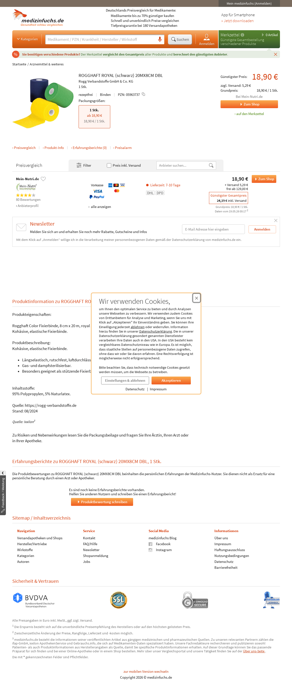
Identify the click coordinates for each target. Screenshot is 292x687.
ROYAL (107, 75)
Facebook (159, 543)
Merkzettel (230, 35)
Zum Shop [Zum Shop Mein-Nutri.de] (240, 104)
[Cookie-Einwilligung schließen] (196, 298)
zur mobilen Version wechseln (146, 671)
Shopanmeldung (95, 555)
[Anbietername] (182, 165)
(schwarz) (124, 75)
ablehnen (138, 327)
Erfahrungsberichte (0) (90, 147)
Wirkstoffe (25, 549)
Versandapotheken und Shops (39, 538)
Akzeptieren (171, 380)
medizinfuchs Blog (163, 538)
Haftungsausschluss (229, 549)
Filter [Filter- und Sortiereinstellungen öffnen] (83, 165)
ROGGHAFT (89, 75)
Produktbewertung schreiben (102, 501)
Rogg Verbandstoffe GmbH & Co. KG (106, 81)
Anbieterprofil (28, 205)
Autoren (23, 561)
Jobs (86, 561)
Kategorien (27, 38)
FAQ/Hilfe (90, 543)
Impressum (158, 389)
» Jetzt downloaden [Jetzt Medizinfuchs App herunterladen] (237, 20)
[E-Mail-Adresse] (213, 229)
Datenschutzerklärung (155, 331)
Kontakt (89, 538)
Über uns (221, 538)
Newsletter (91, 549)
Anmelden (206, 39)
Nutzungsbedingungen (231, 555)
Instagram (160, 549)
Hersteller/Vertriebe (32, 543)
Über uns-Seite (254, 651)
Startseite (19, 64)
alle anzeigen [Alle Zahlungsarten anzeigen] (100, 206)
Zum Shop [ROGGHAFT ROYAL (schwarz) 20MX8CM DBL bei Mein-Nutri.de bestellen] (263, 179)
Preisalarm (123, 147)
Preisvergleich (25, 147)
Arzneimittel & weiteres (47, 64)
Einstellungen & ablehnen (125, 380)
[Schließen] (276, 54)
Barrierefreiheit (225, 567)
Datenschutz (134, 389)
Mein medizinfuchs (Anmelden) (249, 3)
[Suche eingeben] (100, 39)
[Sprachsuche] (159, 39)
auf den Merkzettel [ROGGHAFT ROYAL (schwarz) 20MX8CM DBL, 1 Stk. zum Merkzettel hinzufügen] (250, 113)
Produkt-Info (54, 147)
